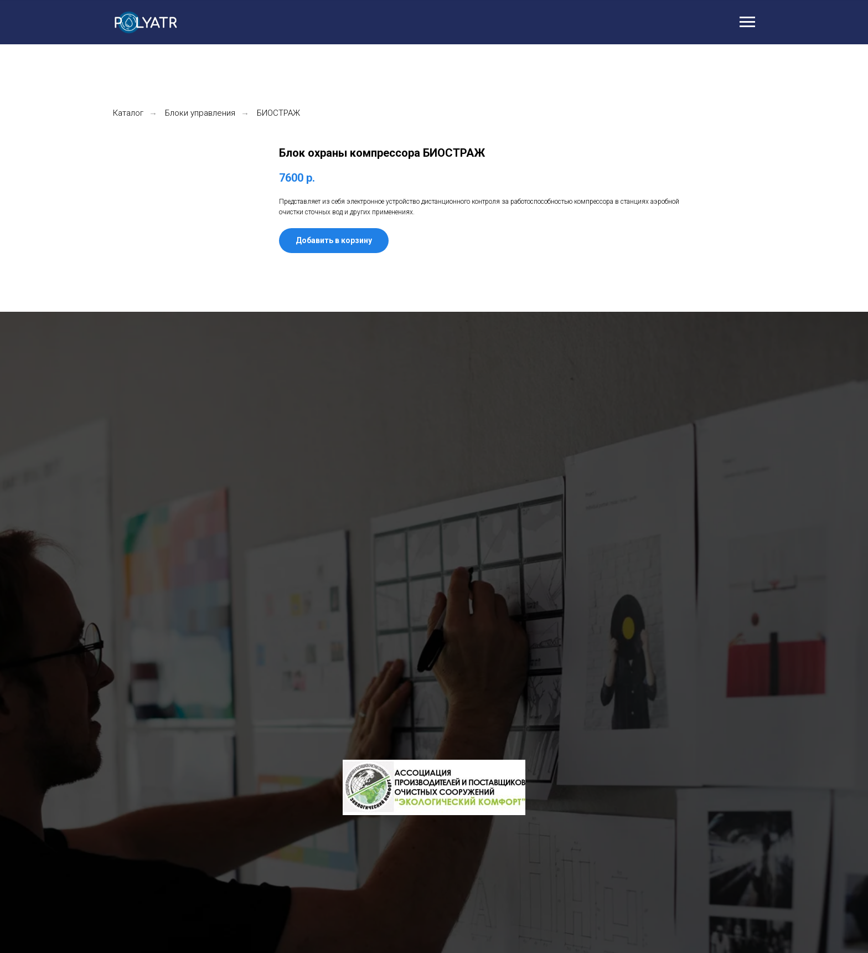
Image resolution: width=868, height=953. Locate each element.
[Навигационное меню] (747, 22)
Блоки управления (200, 113)
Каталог (128, 113)
